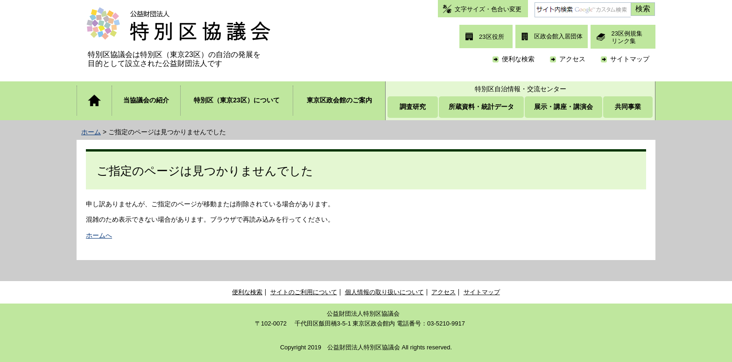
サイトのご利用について (303, 292)
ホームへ (99, 235)
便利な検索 (518, 59)
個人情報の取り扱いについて (384, 292)
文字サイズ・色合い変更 (488, 9)
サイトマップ (629, 59)
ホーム (91, 132)
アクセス (572, 59)
